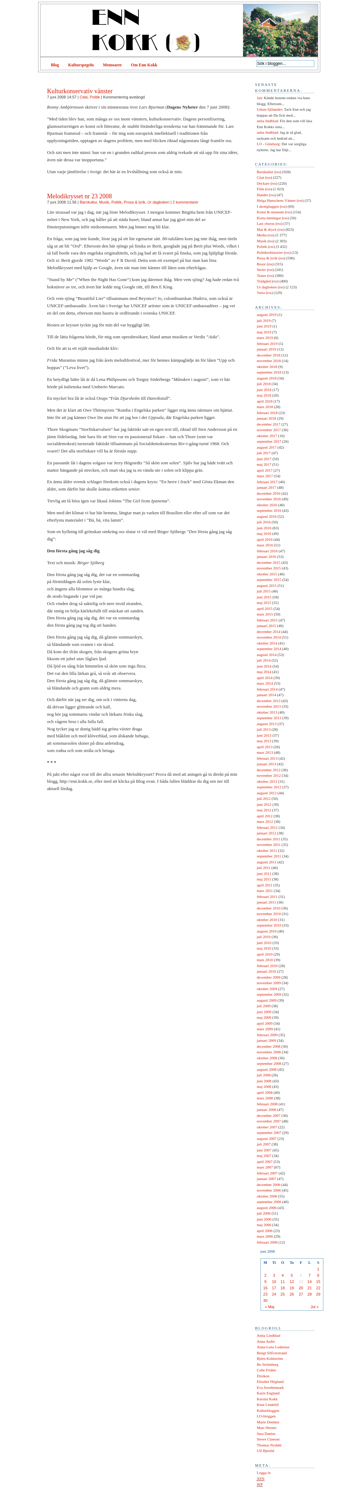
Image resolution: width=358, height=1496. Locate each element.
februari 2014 (267, 689)
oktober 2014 (267, 643)
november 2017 (269, 430)
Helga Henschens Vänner (276, 200)
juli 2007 (264, 1144)
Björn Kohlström (270, 1358)
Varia (261, 292)
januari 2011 (266, 902)
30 (265, 1300)
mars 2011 (265, 891)
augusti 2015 (267, 585)
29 (318, 1294)
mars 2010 (265, 960)
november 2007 (269, 1121)
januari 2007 (266, 1179)
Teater (261, 275)
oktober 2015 (267, 574)
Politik (95, 97)
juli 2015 (264, 591)
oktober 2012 (267, 781)
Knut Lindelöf (268, 1404)
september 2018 (269, 372)
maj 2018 (264, 395)
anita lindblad (267, 121)
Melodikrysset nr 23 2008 (79, 196)
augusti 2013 (267, 724)
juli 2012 (264, 798)
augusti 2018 (267, 378)
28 (309, 1294)
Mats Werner (267, 1427)
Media (262, 235)
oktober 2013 (267, 712)
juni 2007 (264, 1150)
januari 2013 (266, 764)
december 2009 (269, 977)
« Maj (269, 1307)
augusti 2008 (267, 1069)
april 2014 (265, 678)
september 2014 (269, 649)
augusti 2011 (267, 862)
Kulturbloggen (268, 1410)
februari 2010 (267, 966)
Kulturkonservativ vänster (80, 91)
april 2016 (265, 539)
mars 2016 (265, 545)
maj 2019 (264, 332)
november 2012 (269, 775)
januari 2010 (266, 971)
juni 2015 (264, 597)
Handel (262, 195)
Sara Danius (266, 1433)
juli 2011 (264, 867)
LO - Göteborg (268, 144)
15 (318, 1282)
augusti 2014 (267, 655)
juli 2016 (264, 522)
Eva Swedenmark (270, 1387)
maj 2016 (264, 533)
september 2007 (269, 1132)
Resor (261, 264)
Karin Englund (268, 1393)
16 (265, 1288)
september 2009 (269, 994)
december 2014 (269, 631)
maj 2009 (264, 1017)
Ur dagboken (159, 202)
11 (282, 1282)
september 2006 (269, 1202)
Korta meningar (269, 218)
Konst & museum (270, 212)
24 (274, 1294)
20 (301, 1288)
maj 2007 (264, 1156)
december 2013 (269, 701)
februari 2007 (267, 1173)
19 (291, 1288)
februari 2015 (267, 620)
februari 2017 (267, 482)
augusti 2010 (267, 931)
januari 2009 (266, 1040)
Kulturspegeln (81, 64)
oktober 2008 (267, 1058)
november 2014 (269, 637)
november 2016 (269, 499)
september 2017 (269, 441)
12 (291, 1282)
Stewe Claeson (268, 1439)
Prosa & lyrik (134, 202)
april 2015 (265, 608)
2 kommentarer (186, 202)
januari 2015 (266, 626)
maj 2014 (264, 672)
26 (291, 1294)
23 (265, 1294)
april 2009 (265, 1023)
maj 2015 (264, 602)
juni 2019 (264, 326)
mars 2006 (265, 1236)
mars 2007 (265, 1167)
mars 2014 (265, 683)
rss (278, 172)
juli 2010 (264, 937)
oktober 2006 (267, 1196)
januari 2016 (266, 556)
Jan (259, 98)
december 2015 (269, 562)
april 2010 (265, 954)
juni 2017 (264, 459)
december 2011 (268, 839)
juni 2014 (264, 666)
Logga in (264, 1473)
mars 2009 (265, 1029)
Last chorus (266, 223)
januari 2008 (266, 1109)
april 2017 (265, 470)
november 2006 (269, 1190)
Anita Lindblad (268, 1335)
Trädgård (264, 281)
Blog (55, 64)
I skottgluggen (268, 206)
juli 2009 (264, 1006)
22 (318, 1288)
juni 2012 (264, 804)
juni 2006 (264, 1219)
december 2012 (269, 770)
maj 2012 (264, 810)
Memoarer (112, 64)
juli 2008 (264, 1075)
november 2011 (269, 844)
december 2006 (269, 1184)
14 (309, 1282)
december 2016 (269, 493)
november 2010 (269, 914)
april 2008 (265, 1092)
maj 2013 (264, 741)
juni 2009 (264, 1012)
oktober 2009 (267, 989)
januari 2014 (266, 695)
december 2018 (269, 355)
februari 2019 (267, 343)
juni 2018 (264, 390)
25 (282, 1294)
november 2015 (269, 568)
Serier (261, 269)
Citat (84, 97)
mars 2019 (265, 338)
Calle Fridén (266, 1370)
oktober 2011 (267, 850)
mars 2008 (265, 1098)
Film (260, 189)
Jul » (314, 1307)
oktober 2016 (267, 505)
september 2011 (269, 856)
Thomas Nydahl (269, 1445)
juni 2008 (264, 1081)
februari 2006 (267, 1242)
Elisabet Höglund (270, 1381)
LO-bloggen (266, 1416)
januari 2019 (266, 349)
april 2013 (265, 747)
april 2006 (265, 1231)
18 (282, 1288)
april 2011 (265, 885)
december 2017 (269, 424)
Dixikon (263, 1376)
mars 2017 (265, 476)
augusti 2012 (267, 793)
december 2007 (269, 1115)
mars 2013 (265, 752)
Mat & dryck (267, 229)
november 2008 (269, 1052)
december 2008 (269, 1046)
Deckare (263, 183)
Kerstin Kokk (267, 1399)
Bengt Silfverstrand (272, 1353)
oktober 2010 (267, 920)
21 (309, 1288)
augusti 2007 (267, 1138)
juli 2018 (264, 384)
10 (274, 1282)
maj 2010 (264, 948)
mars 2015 (265, 614)
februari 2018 (267, 413)
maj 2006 (264, 1225)
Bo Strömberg (268, 1364)
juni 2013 (264, 735)
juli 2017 (264, 453)
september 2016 (269, 510)
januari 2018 (266, 418)
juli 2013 (264, 729)
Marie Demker (268, 1422)
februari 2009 (267, 1035)
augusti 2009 (267, 1000)
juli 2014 (264, 660)
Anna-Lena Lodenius (273, 1347)
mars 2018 (265, 407)
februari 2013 (267, 758)
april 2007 (265, 1161)
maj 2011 (264, 879)
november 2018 (269, 361)
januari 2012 (266, 833)
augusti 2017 (267, 447)
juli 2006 (264, 1213)
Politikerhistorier (270, 252)
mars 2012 (265, 821)
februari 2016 (267, 551)
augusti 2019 (267, 314)
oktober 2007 (267, 1127)
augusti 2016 (267, 516)
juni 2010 (264, 943)
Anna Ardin (266, 1341)
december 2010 (269, 908)
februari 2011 (267, 896)
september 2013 (269, 718)
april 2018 (265, 401)
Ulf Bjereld (265, 1451)
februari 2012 (267, 827)
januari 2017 (266, 487)
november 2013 (269, 706)
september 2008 (269, 1063)
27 (301, 1294)
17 (274, 1288)
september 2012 (269, 787)
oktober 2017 (267, 436)
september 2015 (269, 579)
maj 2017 (264, 464)
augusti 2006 (267, 1208)
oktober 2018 (267, 366)
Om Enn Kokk (144, 64)
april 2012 (265, 816)
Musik (104, 202)
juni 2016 (264, 528)
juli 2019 (264, 320)
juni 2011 (264, 873)
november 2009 (269, 983)
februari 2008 (267, 1104)
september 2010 (269, 925)
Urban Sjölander (269, 109)
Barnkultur (88, 202)
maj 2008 (264, 1086)
